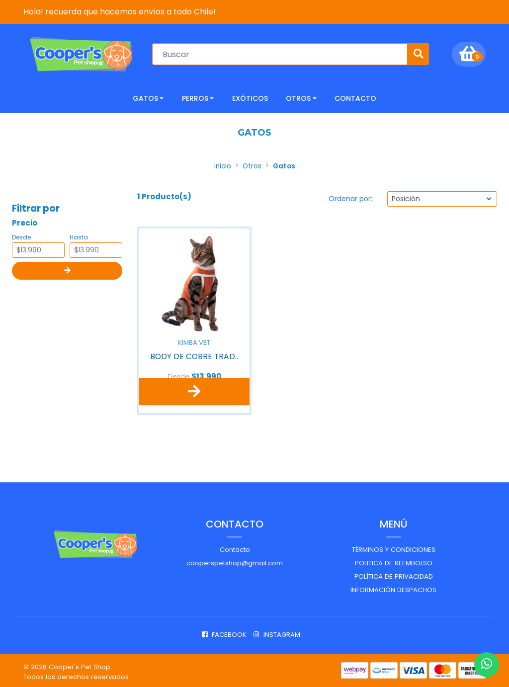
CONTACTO (355, 97)
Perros (195, 97)
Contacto (235, 547)
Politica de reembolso (393, 560)
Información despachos (393, 587)
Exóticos (250, 97)
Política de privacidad (393, 574)
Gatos (145, 97)
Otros (298, 97)
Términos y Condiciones (393, 547)
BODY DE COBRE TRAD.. (194, 354)
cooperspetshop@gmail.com (234, 560)
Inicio (222, 165)
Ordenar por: (350, 198)
